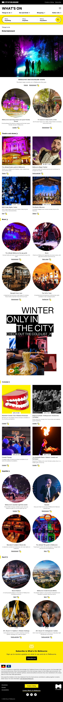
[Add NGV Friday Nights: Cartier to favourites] (6, 214)
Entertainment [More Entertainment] (32, 85)
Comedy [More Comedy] (14, 127)
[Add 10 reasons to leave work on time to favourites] (51, 128)
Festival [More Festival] (26, 85)
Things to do (6, 27)
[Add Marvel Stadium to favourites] (18, 597)
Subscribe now (31, 658)
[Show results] (57, 19)
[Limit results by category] (10, 19)
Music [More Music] (45, 551)
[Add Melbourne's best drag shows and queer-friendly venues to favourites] (18, 128)
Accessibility (5, 689)
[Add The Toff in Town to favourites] (50, 300)
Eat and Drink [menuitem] (24, 13)
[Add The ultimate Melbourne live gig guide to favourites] (20, 260)
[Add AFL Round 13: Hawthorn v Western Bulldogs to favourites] (20, 637)
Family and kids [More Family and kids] (36, 173)
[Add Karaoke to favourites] (50, 511)
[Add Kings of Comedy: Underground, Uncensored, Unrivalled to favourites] (38, 424)
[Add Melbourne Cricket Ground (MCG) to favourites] (48, 597)
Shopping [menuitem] (41, 13)
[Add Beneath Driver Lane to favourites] (20, 300)
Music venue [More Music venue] (45, 259)
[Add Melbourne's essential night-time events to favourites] (19, 511)
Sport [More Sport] (14, 596)
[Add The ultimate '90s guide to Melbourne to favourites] (48, 551)
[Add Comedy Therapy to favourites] (8, 465)
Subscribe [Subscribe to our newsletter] (58, 2)
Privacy (4, 687)
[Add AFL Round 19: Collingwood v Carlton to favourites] (51, 637)
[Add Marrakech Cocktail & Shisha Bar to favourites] (20, 551)
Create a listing (49, 2)
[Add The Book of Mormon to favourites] (38, 214)
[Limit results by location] (46, 19)
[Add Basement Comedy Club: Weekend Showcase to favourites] (8, 424)
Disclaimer (5, 685)
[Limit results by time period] (28, 19)
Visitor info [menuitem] (56, 13)
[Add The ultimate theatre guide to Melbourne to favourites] (7, 174)
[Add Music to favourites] (50, 260)
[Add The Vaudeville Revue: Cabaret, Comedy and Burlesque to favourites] (38, 465)
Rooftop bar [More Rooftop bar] (45, 299)
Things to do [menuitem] (7, 13)
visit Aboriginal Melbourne (26, 678)
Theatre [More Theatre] (4, 173)
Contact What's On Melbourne (31, 690)
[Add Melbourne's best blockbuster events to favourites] (38, 85)
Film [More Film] (3, 213)
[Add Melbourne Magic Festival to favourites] (42, 174)
